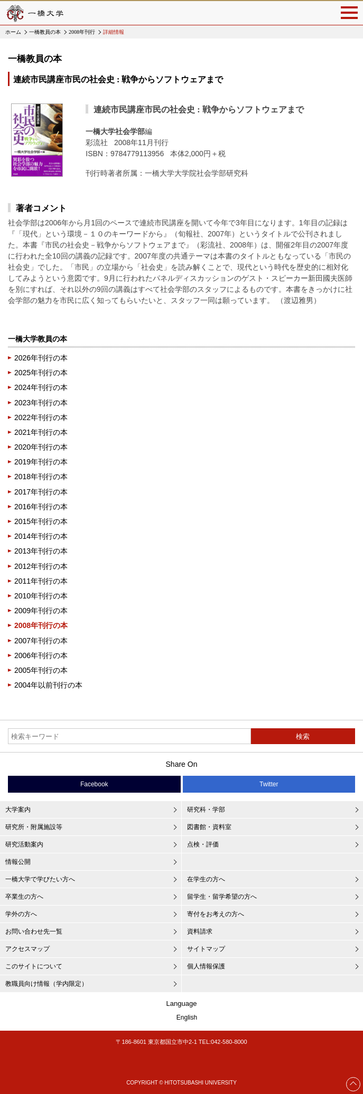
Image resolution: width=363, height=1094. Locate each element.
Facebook (94, 784)
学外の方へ (21, 914)
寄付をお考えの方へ (215, 914)
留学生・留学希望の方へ (222, 896)
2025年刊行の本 (41, 372)
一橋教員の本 (45, 32)
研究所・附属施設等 (33, 827)
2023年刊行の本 (41, 402)
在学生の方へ (206, 879)
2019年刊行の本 (41, 462)
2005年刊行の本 (41, 670)
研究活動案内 (24, 844)
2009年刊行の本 (41, 610)
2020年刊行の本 (41, 447)
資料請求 (199, 931)
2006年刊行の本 (41, 655)
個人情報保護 (206, 966)
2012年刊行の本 (41, 566)
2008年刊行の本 (41, 625)
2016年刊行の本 (41, 506)
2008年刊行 (82, 32)
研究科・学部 (206, 809)
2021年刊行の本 (41, 432)
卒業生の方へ (24, 896)
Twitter (268, 784)
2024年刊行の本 (41, 387)
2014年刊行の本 (41, 536)
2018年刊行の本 (41, 476)
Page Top (353, 1084)
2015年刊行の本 (41, 521)
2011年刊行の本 (41, 581)
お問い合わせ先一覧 (33, 931)
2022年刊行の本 (41, 417)
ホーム (13, 32)
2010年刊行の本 (41, 596)
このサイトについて (33, 966)
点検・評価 (203, 844)
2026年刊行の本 (41, 358)
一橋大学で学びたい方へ (40, 879)
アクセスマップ (27, 949)
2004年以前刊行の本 (48, 685)
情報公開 (18, 861)
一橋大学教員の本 (37, 339)
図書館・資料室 (209, 827)
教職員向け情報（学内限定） (46, 983)
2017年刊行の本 (41, 492)
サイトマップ (206, 949)
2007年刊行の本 (41, 640)
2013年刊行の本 (41, 551)
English (186, 1017)
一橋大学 (34, 13)
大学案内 (18, 809)
